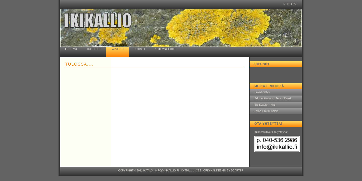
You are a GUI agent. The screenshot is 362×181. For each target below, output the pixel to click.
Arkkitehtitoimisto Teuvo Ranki (272, 98)
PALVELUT (117, 49)
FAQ (293, 4)
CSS (198, 170)
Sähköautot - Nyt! (265, 104)
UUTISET (140, 49)
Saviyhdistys (261, 92)
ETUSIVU (71, 49)
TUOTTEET (93, 49)
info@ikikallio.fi (167, 170)
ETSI (286, 4)
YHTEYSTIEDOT (165, 49)
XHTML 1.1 (187, 170)
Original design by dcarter (223, 170)
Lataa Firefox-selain (266, 110)
